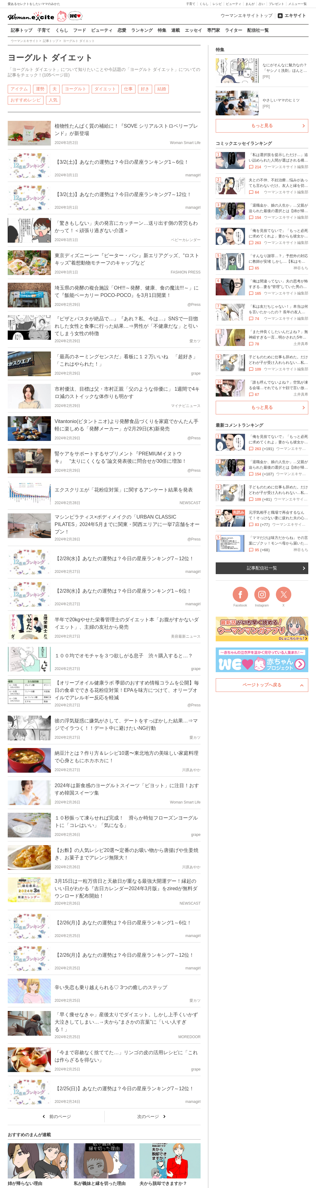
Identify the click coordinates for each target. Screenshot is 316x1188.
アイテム (19, 88)
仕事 (128, 88)
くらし (204, 4)
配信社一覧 (258, 30)
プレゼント (276, 4)
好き (145, 88)
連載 (175, 30)
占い (262, 4)
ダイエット (105, 88)
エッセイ (193, 30)
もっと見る (262, 125)
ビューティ (233, 4)
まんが (250, 4)
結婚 (161, 88)
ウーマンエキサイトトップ (246, 15)
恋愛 (122, 30)
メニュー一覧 (297, 4)
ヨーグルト (75, 88)
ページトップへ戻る (262, 684)
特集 (162, 30)
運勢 (40, 88)
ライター (233, 30)
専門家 (213, 30)
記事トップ (21, 30)
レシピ (217, 4)
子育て (190, 4)
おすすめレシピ (25, 99)
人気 (53, 99)
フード (79, 30)
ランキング (142, 30)
